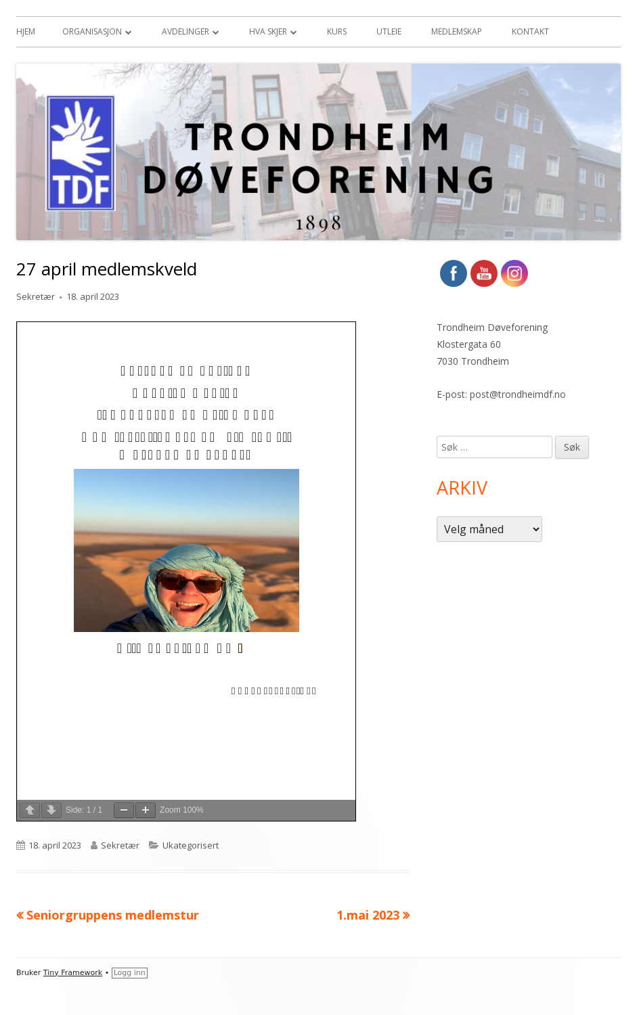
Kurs (337, 31)
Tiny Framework (72, 972)
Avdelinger (185, 31)
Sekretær (35, 296)
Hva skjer (268, 31)
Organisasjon (92, 31)
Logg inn (130, 972)
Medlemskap (456, 31)
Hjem (25, 31)
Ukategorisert (190, 845)
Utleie (388, 31)
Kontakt (530, 31)
